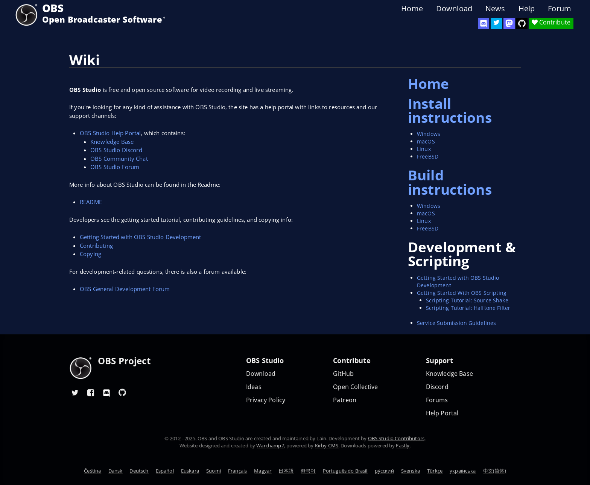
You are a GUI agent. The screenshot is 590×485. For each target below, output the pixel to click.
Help (527, 9)
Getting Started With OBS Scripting (461, 292)
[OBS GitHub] (122, 392)
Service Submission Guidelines (456, 322)
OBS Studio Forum (114, 167)
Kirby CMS (326, 445)
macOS (426, 141)
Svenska (410, 470)
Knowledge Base (112, 141)
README (91, 202)
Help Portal (442, 413)
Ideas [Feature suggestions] (254, 386)
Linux (424, 149)
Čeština (92, 470)
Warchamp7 (270, 445)
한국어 (308, 470)
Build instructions (450, 181)
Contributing (96, 245)
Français (237, 470)
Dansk (115, 470)
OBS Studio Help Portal (110, 133)
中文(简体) (494, 470)
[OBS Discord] (483, 23)
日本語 (285, 470)
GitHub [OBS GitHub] (343, 373)
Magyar (262, 470)
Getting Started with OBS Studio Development (140, 237)
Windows (428, 133)
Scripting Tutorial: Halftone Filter (468, 307)
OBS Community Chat (119, 158)
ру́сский (384, 470)
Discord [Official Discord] (437, 386)
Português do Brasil (345, 470)
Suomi (213, 470)
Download (454, 9)
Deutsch (138, 470)
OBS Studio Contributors (396, 438)
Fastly (402, 445)
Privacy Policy (265, 400)
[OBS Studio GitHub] (522, 23)
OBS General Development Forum (125, 289)
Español (165, 470)
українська (463, 470)
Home (412, 9)
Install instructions (450, 110)
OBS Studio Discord (116, 150)
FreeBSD (427, 156)
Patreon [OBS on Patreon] (344, 400)
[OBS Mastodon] (509, 23)
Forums (437, 400)
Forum (559, 9)
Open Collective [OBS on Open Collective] (355, 386)
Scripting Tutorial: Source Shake (467, 300)
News (495, 9)
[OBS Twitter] (496, 23)
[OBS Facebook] (90, 392)
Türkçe (434, 470)
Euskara (190, 470)
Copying (90, 254)
